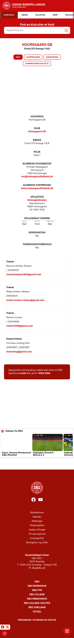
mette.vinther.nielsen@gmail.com (25, 300)
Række (37, 140)
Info (18, 57)
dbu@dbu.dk (38, 568)
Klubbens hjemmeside (37, 185)
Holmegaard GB (37, 132)
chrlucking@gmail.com (19, 352)
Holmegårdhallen (37, 200)
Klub (37, 128)
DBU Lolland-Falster (37, 603)
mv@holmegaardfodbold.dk (37, 177)
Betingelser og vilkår (37, 543)
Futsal (37, 612)
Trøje (24, 221)
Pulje (37, 152)
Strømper (49, 221)
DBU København (37, 599)
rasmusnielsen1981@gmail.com (23, 275)
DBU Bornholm (37, 586)
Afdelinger (37, 521)
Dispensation (37, 233)
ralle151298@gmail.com (19, 326)
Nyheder (37, 517)
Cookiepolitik (37, 538)
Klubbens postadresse (37, 164)
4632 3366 (44, 373)
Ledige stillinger (37, 530)
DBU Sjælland (37, 607)
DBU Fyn (37, 590)
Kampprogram (33, 57)
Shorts (37, 221)
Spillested (37, 197)
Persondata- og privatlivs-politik (37, 620)
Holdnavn (37, 117)
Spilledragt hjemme (37, 218)
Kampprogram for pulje (37, 64)
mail (23, 373)
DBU (37, 582)
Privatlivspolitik (37, 534)
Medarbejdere (37, 525)
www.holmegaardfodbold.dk (37, 188)
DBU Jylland (37, 595)
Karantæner (52, 57)
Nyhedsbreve (37, 512)
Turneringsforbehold (37, 244)
